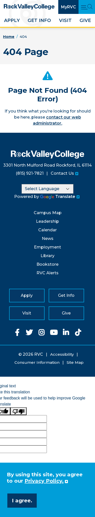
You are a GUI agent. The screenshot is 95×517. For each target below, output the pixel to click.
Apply (12, 20)
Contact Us (62, 173)
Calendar (47, 230)
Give (85, 20)
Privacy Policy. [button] (44, 481)
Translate (57, 196)
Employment (47, 247)
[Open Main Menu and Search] (87, 7)
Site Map (75, 362)
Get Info (39, 20)
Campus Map (48, 212)
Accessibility (62, 354)
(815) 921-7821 (30, 173)
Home (8, 36)
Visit (65, 20)
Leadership (47, 221)
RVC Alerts (47, 273)
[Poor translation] (18, 411)
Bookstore (47, 264)
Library (47, 255)
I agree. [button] (22, 501)
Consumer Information (37, 362)
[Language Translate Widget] (47, 189)
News (47, 238)
